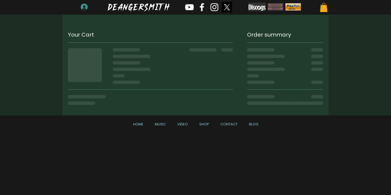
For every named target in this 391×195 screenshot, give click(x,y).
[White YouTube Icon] (189, 7)
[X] (227, 7)
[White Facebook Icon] (202, 7)
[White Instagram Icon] (214, 7)
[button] (323, 7)
